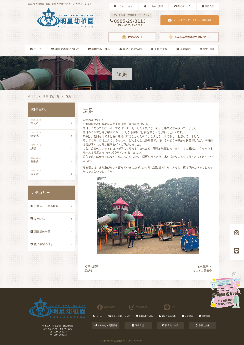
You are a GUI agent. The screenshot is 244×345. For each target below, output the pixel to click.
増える (34, 122)
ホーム (36, 48)
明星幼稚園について (65, 48)
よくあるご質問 (153, 6)
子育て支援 (159, 48)
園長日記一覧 (51, 95)
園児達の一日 (182, 6)
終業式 (34, 135)
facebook (106, 307)
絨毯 (33, 148)
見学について (132, 36)
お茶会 (34, 160)
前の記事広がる (92, 268)
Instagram (138, 307)
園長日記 (208, 6)
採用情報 (207, 48)
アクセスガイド (123, 6)
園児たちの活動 (130, 48)
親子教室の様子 (41, 243)
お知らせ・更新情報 (44, 205)
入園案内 (184, 48)
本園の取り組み (99, 48)
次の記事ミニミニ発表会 (202, 268)
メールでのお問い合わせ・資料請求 (189, 20)
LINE (170, 307)
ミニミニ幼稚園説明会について (189, 36)
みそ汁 (34, 173)
